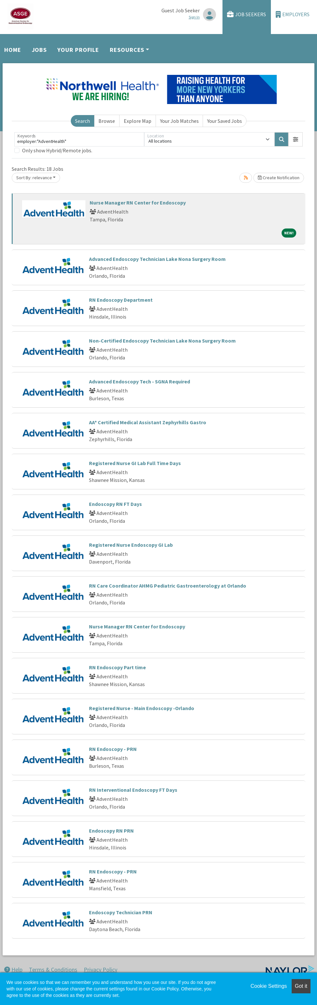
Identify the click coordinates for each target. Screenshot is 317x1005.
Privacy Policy (100, 969)
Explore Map (137, 121)
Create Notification (278, 178)
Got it (301, 986)
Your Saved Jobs (224, 121)
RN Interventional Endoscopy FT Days (133, 790)
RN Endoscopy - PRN (113, 749)
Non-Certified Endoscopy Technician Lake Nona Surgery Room (162, 340)
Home (12, 49)
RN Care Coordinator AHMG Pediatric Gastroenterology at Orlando (167, 585)
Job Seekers (246, 14)
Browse (106, 121)
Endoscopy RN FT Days (115, 504)
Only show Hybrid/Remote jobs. (57, 150)
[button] (295, 139)
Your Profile (78, 49)
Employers (293, 14)
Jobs (39, 49)
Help (13, 969)
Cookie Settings (268, 986)
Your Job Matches (179, 121)
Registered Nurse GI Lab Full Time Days (135, 463)
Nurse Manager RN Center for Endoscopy (138, 202)
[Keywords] (79, 139)
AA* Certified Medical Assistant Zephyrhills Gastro (147, 422)
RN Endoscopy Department (121, 300)
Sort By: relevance (34, 178)
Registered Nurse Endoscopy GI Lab (131, 545)
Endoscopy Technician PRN (120, 912)
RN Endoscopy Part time (117, 667)
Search (82, 121)
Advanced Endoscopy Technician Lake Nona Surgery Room (157, 259)
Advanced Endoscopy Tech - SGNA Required (139, 381)
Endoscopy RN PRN (111, 830)
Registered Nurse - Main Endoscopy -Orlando (141, 708)
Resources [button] (127, 49)
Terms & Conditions (53, 969)
